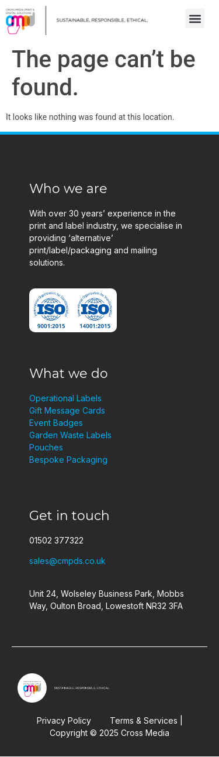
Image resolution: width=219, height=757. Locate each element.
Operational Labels (65, 398)
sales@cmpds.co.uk (67, 561)
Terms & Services (144, 720)
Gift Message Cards (67, 410)
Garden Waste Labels (70, 435)
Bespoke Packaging (68, 459)
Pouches (46, 447)
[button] (194, 18)
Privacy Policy (64, 720)
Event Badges (56, 423)
